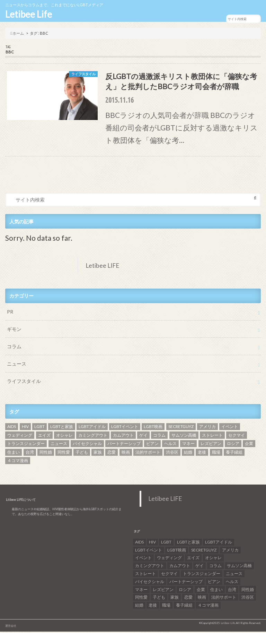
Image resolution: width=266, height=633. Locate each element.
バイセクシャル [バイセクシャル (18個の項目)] (87, 445)
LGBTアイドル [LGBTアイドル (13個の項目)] (92, 428)
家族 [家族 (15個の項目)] (98, 453)
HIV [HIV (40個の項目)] (25, 428)
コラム (14, 348)
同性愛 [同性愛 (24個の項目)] (63, 453)
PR (10, 313)
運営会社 (10, 627)
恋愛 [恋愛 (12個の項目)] (111, 453)
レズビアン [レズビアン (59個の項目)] (211, 445)
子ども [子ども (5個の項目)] (82, 453)
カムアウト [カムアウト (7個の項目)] (123, 436)
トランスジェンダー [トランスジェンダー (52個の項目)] (26, 445)
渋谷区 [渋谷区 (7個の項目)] (172, 453)
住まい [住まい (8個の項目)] (13, 453)
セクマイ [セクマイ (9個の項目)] (236, 436)
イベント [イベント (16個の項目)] (229, 428)
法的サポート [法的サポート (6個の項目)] (147, 453)
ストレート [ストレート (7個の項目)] (212, 436)
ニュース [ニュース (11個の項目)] (59, 445)
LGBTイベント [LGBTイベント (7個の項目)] (124, 428)
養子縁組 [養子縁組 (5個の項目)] (234, 453)
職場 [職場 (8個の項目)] (216, 453)
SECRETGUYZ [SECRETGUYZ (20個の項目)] (181, 428)
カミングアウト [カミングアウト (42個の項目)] (92, 436)
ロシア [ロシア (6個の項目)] (233, 445)
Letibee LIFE (102, 267)
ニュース (16, 365)
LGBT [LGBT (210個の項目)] (39, 428)
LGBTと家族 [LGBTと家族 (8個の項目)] (61, 428)
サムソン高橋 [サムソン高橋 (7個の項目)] (183, 436)
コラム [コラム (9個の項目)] (159, 436)
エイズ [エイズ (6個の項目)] (44, 436)
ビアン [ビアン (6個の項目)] (152, 445)
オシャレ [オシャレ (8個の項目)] (64, 436)
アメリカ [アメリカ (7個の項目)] (207, 428)
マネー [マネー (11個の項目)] (188, 445)
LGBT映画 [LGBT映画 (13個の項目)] (153, 428)
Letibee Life (28, 14)
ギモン (14, 331)
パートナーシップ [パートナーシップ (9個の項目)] (124, 445)
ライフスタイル (24, 383)
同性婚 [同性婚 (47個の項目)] (45, 453)
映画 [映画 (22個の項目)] (126, 453)
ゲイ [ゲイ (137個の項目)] (143, 436)
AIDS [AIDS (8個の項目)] (11, 428)
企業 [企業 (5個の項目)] (249, 445)
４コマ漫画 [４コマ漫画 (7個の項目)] (17, 462)
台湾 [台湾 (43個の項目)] (30, 453)
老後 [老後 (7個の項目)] (202, 453)
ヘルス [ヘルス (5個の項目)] (170, 445)
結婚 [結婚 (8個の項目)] (188, 453)
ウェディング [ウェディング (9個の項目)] (19, 436)
